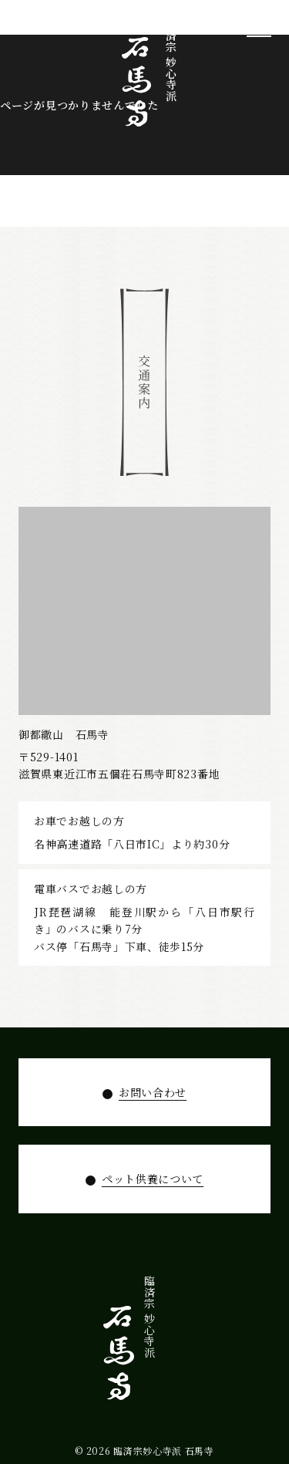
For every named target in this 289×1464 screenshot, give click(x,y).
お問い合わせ (153, 1092)
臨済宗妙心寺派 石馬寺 (163, 1450)
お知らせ (129, 1343)
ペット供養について (152, 1178)
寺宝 (223, 1332)
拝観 (199, 1332)
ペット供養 (152, 1349)
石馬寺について (246, 1360)
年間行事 (176, 1343)
